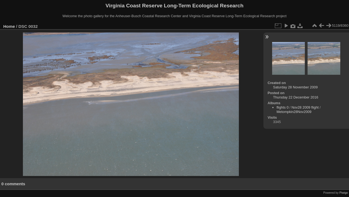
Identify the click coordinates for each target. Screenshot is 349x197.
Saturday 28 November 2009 (295, 87)
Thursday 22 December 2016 (295, 97)
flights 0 (282, 107)
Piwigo (343, 192)
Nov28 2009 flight (305, 107)
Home (9, 26)
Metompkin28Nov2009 (293, 112)
